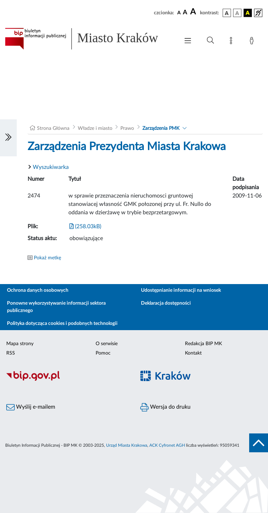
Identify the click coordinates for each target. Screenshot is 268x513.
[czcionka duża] (194, 12)
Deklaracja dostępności (166, 303)
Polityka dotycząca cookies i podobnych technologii (62, 323)
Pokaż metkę (47, 257)
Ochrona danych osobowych (37, 290)
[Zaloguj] (253, 41)
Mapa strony (20, 343)
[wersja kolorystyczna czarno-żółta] (247, 12)
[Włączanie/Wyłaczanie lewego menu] (8, 137)
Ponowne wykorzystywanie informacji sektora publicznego (56, 307)
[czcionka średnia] (185, 12)
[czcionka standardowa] (179, 12)
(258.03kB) (85, 226)
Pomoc (103, 353)
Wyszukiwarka (51, 167)
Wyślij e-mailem (30, 407)
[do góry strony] (258, 442)
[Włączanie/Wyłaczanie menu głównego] (188, 41)
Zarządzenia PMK (160, 128)
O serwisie (107, 343)
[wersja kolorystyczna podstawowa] (226, 12)
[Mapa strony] (232, 41)
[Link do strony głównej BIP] (88, 38)
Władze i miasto (95, 128)
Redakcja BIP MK (203, 343)
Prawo (127, 128)
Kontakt (193, 353)
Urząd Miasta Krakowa (126, 445)
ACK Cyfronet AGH (167, 445)
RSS (10, 353)
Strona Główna (53, 128)
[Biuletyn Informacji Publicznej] (67, 379)
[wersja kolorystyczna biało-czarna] (237, 12)
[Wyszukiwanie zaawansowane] (210, 40)
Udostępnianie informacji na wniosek (181, 290)
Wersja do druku (165, 407)
